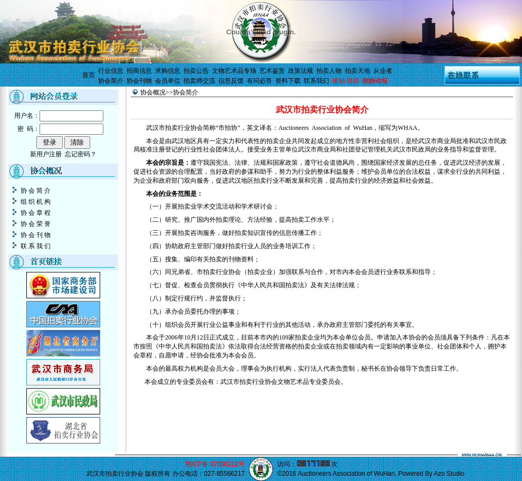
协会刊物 (139, 80)
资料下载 (288, 80)
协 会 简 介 (31, 190)
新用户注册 (46, 154)
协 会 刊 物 (31, 235)
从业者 (382, 70)
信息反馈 (231, 80)
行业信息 (110, 70)
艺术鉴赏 (272, 70)
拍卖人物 (329, 70)
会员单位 (167, 80)
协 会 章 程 (31, 212)
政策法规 (300, 70)
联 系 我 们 (31, 246)
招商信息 (139, 70)
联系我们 (316, 80)
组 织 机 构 (31, 201)
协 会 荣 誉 (31, 224)
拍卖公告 (196, 70)
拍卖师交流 (199, 80)
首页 (88, 75)
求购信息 (167, 70)
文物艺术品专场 (234, 70)
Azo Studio (449, 473)
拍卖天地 (357, 70)
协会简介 (110, 80)
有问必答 (259, 80)
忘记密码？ (80, 154)
